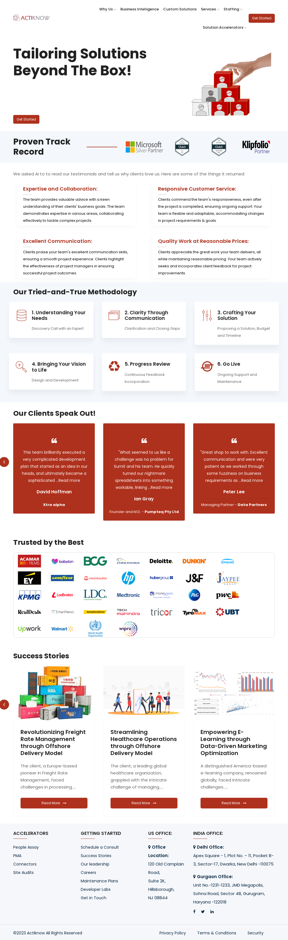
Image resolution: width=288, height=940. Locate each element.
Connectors (25, 864)
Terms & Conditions (216, 933)
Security (256, 933)
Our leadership (95, 864)
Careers (88, 872)
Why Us (107, 9)
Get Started (261, 18)
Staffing (233, 9)
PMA (17, 855)
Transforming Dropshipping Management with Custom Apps (47, 743)
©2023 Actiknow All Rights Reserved (47, 933)
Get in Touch (93, 898)
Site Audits (23, 872)
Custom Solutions (180, 9)
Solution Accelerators (225, 27)
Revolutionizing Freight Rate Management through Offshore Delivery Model (143, 743)
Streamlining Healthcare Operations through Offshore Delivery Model (234, 743)
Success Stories (96, 855)
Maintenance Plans (99, 881)
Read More (54, 803)
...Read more (54, 480)
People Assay (26, 847)
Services (210, 9)
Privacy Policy (172, 933)
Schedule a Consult (100, 847)
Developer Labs (96, 889)
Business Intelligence (139, 9)
